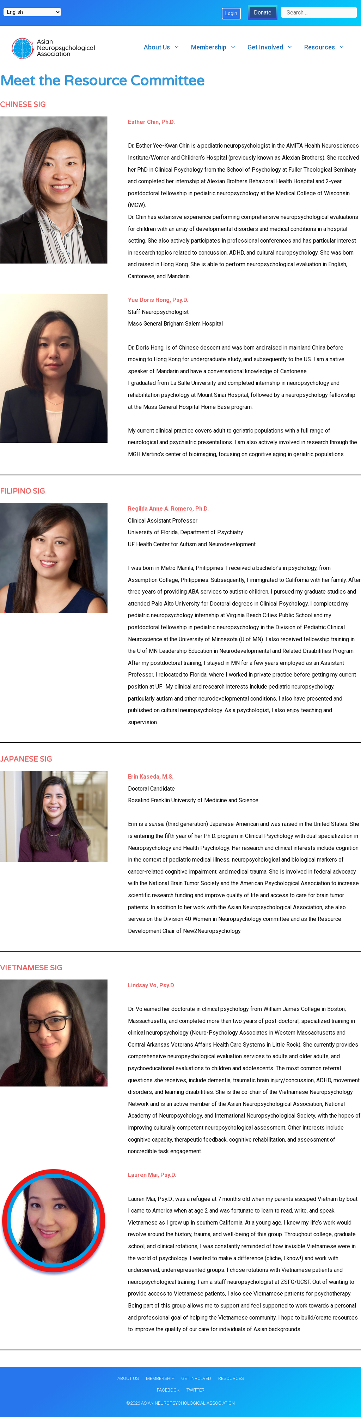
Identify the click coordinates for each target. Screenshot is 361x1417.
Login (231, 13)
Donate (262, 12)
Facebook (168, 1390)
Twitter (195, 1390)
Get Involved (273, 47)
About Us (164, 47)
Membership (216, 47)
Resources (327, 47)
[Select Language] (32, 12)
